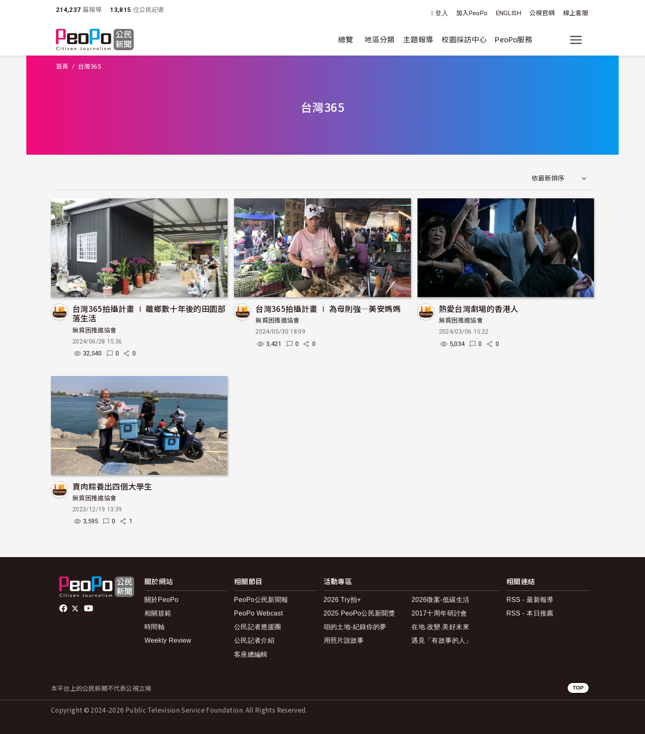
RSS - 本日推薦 (530, 613)
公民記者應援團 (257, 626)
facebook (64, 608)
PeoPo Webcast (258, 613)
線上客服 (575, 13)
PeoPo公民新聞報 (261, 599)
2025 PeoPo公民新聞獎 (359, 613)
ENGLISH (509, 13)
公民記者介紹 (254, 640)
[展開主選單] (576, 40)
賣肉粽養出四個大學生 (112, 486)
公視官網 (542, 13)
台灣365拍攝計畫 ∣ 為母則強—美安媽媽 (328, 308)
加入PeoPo (472, 13)
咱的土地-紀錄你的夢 (355, 626)
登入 (441, 13)
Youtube (89, 608)
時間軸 (154, 626)
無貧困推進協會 (94, 330)
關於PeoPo (161, 599)
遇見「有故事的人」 (441, 640)
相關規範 (157, 613)
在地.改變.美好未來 (440, 626)
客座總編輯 (251, 654)
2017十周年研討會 (439, 613)
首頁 (62, 66)
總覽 (345, 39)
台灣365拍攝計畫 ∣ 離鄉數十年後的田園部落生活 (148, 313)
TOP (578, 688)
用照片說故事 (344, 640)
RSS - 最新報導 (530, 599)
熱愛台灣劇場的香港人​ (479, 308)
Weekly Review (167, 640)
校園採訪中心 (464, 39)
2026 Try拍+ (342, 599)
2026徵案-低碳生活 (440, 599)
